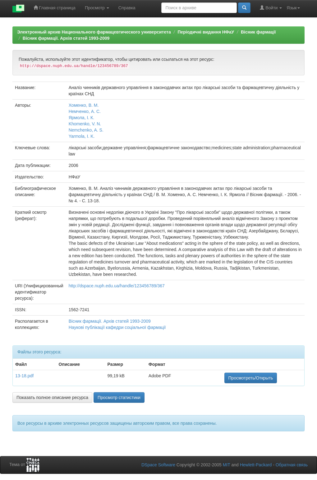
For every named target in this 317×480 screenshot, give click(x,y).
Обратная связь (292, 464)
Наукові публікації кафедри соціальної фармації (117, 327)
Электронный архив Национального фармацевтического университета (94, 31)
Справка (127, 7)
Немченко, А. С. (85, 111)
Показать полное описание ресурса (52, 397)
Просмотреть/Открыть (250, 377)
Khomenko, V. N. (85, 123)
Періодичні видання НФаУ (205, 31)
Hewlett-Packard (256, 464)
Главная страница (55, 7)
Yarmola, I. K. (82, 136)
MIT (226, 464)
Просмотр (97, 7)
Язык (293, 7)
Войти (271, 7)
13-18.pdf (24, 375)
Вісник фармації (258, 31)
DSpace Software (158, 464)
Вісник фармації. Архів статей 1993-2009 (66, 38)
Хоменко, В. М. (84, 105)
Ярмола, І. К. (81, 117)
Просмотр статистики (119, 397)
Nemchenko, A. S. (86, 130)
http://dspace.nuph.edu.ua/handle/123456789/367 (117, 285)
